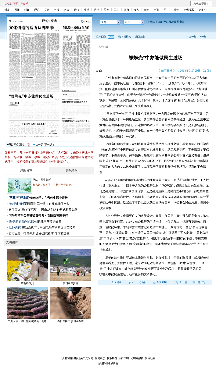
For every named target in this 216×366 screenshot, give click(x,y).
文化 (46, 9)
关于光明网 (86, 358)
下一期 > (204, 36)
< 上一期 (192, 36)
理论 (36, 9)
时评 (26, 9)
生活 (86, 9)
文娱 (146, 9)
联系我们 (112, 358)
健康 (126, 9)
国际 (16, 9)
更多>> (203, 9)
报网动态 (100, 358)
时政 (7, 9)
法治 (96, 9)
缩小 (143, 282)
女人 (136, 9)
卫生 (116, 9)
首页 (15, 3)
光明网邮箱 (137, 358)
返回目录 (140, 36)
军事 (106, 9)
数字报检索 (124, 36)
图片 (166, 9)
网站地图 (150, 358)
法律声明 (124, 358)
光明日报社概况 (70, 358)
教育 (66, 9)
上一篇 (180, 282)
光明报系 (189, 9)
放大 (130, 282)
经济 (76, 9)
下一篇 (198, 282)
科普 (176, 9)
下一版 (49, 144)
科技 (56, 9)
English (24, 3)
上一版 (38, 144)
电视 (156, 9)
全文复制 (160, 282)
